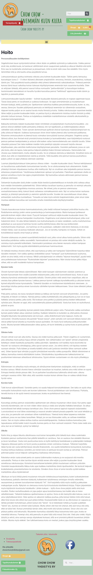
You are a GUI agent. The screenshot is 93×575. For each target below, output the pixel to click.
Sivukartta (10, 539)
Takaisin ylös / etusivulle (46, 534)
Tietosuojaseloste (13, 542)
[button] (47, 42)
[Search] (87, 14)
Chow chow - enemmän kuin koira (41, 17)
